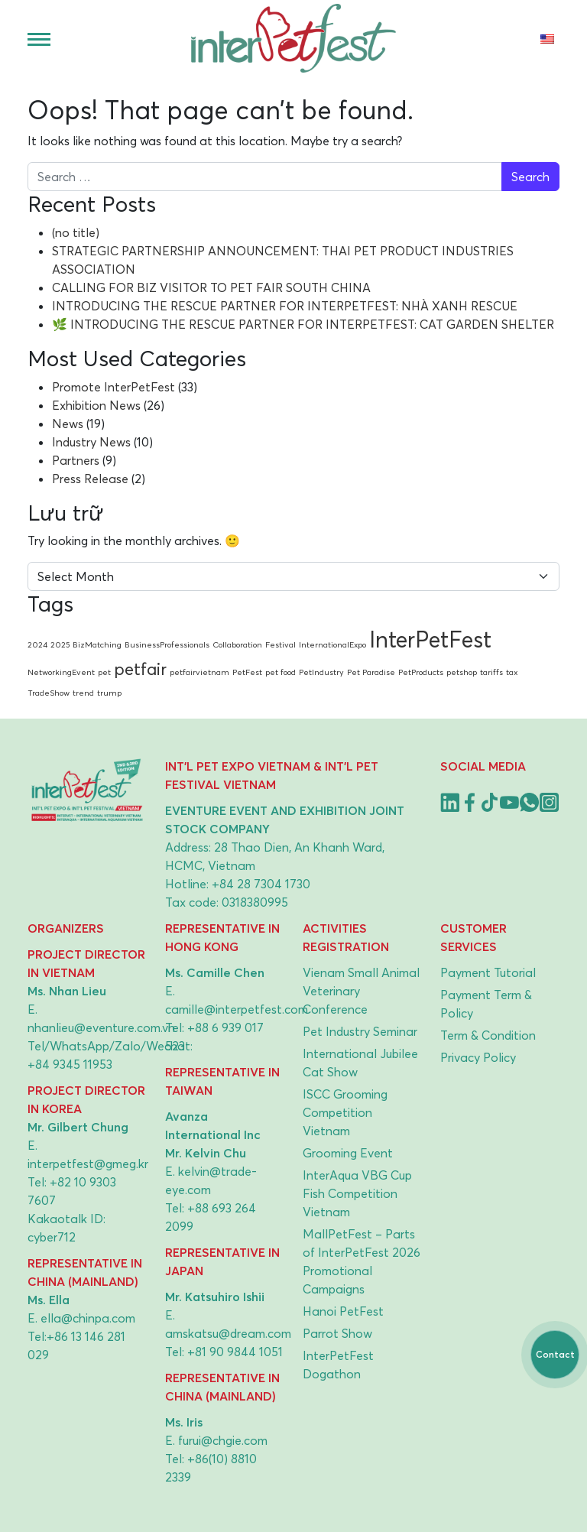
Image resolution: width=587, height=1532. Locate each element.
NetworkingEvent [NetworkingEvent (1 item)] (61, 672)
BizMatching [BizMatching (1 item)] (97, 644)
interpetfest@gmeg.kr (88, 1163)
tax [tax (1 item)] (511, 672)
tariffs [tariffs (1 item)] (491, 672)
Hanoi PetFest (343, 1311)
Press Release (90, 478)
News (67, 423)
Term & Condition (488, 1035)
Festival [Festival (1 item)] (280, 644)
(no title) (75, 232)
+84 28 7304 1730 (261, 883)
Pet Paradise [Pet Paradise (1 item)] (371, 672)
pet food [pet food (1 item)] (280, 672)
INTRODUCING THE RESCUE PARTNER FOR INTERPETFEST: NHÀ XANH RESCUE (284, 305)
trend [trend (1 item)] (83, 692)
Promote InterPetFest (113, 386)
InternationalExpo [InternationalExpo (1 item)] (332, 644)
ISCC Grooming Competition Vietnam (345, 1112)
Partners (75, 460)
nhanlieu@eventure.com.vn (101, 1027)
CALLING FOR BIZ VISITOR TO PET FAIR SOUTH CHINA (211, 287)
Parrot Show (337, 1333)
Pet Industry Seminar (360, 1031)
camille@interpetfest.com (236, 1009)
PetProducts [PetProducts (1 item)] (420, 672)
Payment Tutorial (488, 972)
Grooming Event (348, 1152)
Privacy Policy (478, 1057)
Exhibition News (96, 405)
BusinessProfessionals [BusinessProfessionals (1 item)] (167, 644)
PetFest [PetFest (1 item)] (247, 672)
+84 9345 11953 (70, 1064)
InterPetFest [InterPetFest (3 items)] (430, 639)
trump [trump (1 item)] (109, 692)
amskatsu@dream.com (228, 1333)
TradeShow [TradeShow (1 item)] (49, 692)
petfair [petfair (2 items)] (140, 669)
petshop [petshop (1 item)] (461, 672)
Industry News (91, 442)
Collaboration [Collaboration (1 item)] (237, 644)
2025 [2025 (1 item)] (60, 644)
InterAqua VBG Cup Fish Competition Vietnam (357, 1193)
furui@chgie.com (223, 1440)
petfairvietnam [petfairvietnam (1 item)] (199, 672)
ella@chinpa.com (88, 1318)
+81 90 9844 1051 (235, 1351)
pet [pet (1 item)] (104, 672)
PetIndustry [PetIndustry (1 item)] (321, 672)
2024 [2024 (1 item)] (37, 644)
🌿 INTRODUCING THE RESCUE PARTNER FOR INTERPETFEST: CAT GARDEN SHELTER (303, 324)
